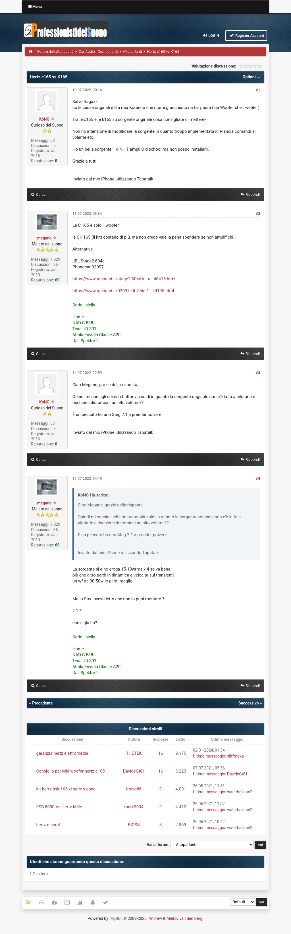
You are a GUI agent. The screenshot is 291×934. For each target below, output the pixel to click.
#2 (258, 213)
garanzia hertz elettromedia (62, 753)
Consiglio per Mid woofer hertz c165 (70, 771)
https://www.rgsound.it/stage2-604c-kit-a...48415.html (123, 278)
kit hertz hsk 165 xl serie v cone (66, 789)
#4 (258, 478)
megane (44, 238)
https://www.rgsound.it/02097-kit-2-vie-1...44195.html (123, 290)
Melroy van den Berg (184, 918)
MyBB (115, 918)
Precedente (42, 703)
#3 (258, 373)
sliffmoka (235, 756)
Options (252, 77)
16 (160, 753)
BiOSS (134, 824)
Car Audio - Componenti (98, 51)
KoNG (44, 119)
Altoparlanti (132, 51)
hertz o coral (48, 824)
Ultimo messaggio (209, 756)
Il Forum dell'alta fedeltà (54, 51)
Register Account (246, 35)
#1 (258, 90)
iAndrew (154, 918)
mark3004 (134, 806)
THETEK (134, 753)
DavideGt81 (134, 771)
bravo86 (134, 789)
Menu (35, 7)
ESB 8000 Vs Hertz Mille (59, 806)
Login (210, 35)
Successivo (248, 703)
